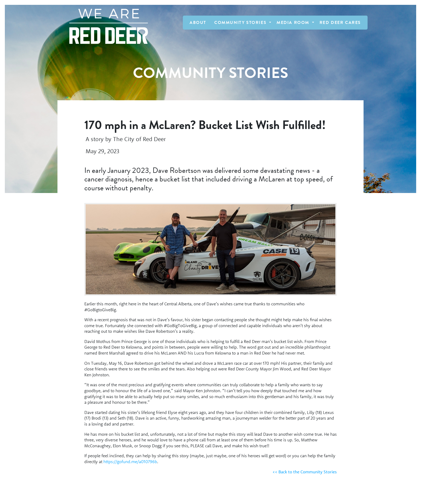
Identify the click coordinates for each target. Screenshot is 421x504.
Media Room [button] (294, 22)
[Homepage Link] (106, 26)
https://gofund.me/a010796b (130, 461)
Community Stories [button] (241, 22)
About (198, 22)
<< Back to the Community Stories (305, 471)
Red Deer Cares (340, 22)
